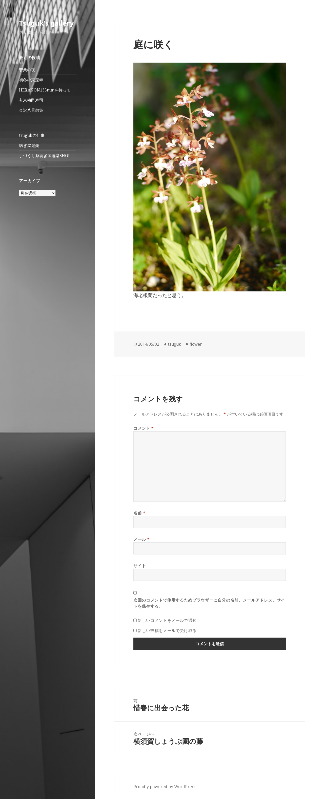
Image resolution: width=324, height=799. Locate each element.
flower (196, 344)
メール (141, 539)
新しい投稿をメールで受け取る (167, 630)
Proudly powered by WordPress (164, 786)
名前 (139, 513)
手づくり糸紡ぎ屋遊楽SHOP (45, 155)
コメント (143, 428)
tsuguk (174, 344)
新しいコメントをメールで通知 (167, 620)
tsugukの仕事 (32, 135)
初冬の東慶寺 (31, 80)
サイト (139, 565)
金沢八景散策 (31, 110)
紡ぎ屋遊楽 (29, 145)
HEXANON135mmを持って (45, 90)
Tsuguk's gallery (46, 23)
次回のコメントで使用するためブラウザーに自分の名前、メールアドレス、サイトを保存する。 (209, 603)
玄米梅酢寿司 (31, 100)
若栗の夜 (27, 69)
